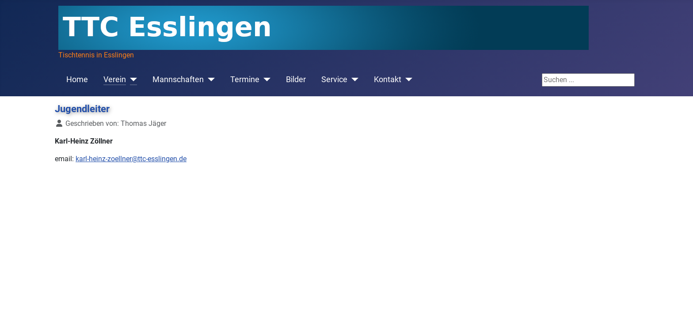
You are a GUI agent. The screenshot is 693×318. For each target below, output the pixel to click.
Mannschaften (178, 79)
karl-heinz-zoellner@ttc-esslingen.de (131, 159)
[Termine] (264, 79)
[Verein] (131, 79)
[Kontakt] (406, 79)
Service (334, 79)
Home (77, 79)
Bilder (296, 79)
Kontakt (387, 79)
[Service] (352, 79)
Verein (114, 79)
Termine (244, 79)
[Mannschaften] (209, 79)
